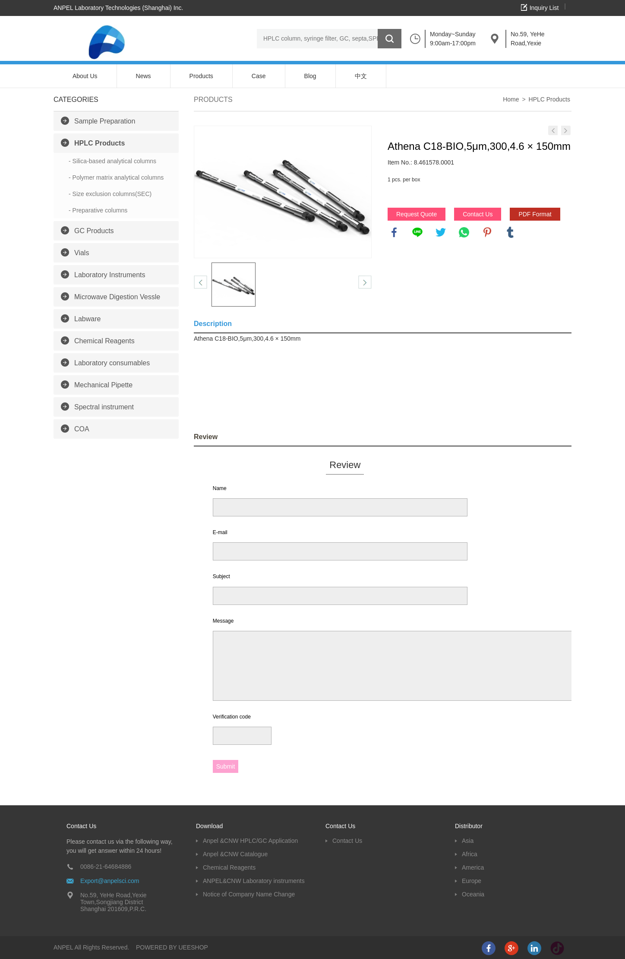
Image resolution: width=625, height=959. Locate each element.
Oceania (473, 894)
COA (81, 429)
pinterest (487, 232)
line (417, 232)
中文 (361, 76)
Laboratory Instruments (109, 275)
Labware (87, 319)
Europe (471, 880)
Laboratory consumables (112, 363)
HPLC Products (99, 143)
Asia (467, 840)
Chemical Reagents (104, 341)
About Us (85, 76)
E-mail (220, 532)
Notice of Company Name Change (249, 894)
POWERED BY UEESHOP (172, 947)
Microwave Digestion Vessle (117, 297)
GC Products (94, 230)
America (473, 867)
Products (201, 76)
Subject (221, 576)
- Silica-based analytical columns (112, 161)
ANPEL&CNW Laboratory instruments (254, 880)
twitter (440, 232)
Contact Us (477, 214)
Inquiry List (544, 7)
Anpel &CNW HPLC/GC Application (250, 840)
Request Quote (416, 214)
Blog (310, 76)
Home (511, 99)
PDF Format (534, 214)
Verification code (232, 717)
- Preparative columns (98, 210)
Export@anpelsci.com (109, 880)
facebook (394, 232)
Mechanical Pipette (103, 385)
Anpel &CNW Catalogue (235, 854)
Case (259, 76)
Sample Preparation (104, 121)
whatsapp (464, 232)
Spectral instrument (104, 407)
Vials (81, 252)
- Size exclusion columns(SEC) (110, 193)
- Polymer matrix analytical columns (116, 177)
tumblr (510, 232)
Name (220, 488)
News (143, 76)
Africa (469, 854)
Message (223, 621)
